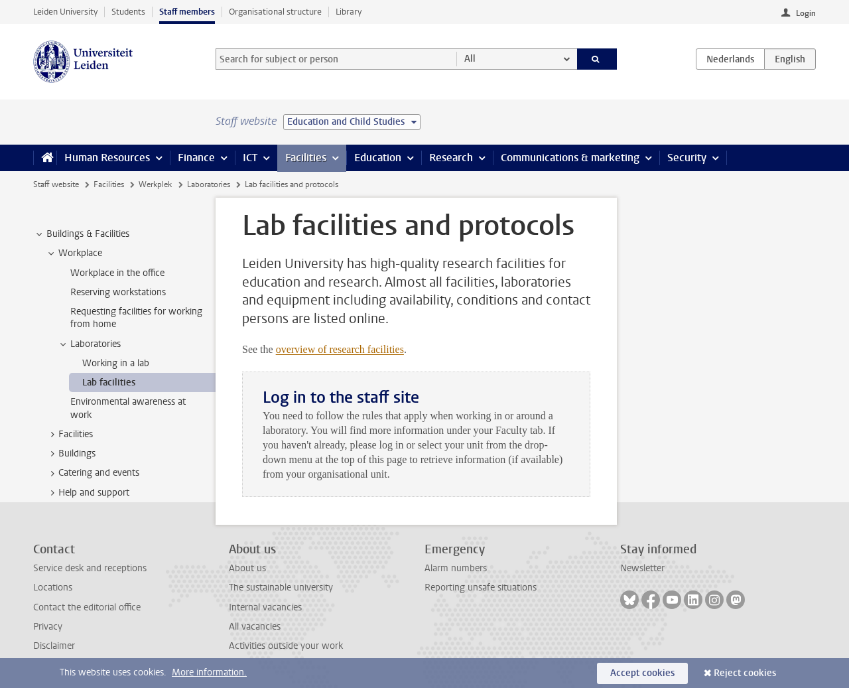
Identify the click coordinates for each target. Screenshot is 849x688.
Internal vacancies (265, 607)
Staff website (56, 184)
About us (247, 568)
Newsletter (642, 568)
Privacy (47, 626)
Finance (196, 158)
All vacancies (255, 626)
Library (348, 11)
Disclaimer (54, 646)
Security (686, 158)
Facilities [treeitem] (69, 434)
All (470, 58)
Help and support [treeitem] (87, 493)
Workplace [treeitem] (74, 253)
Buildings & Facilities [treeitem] (81, 234)
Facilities (305, 158)
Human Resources (107, 158)
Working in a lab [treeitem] (115, 363)
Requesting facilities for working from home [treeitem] (136, 317)
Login (806, 13)
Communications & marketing (570, 158)
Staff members (187, 11)
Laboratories (208, 184)
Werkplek (155, 184)
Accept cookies (642, 673)
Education (377, 158)
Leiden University (65, 11)
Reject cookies (745, 673)
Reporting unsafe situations (480, 587)
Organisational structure (275, 11)
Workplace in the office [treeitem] (117, 273)
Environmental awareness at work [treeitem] (128, 408)
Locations (52, 587)
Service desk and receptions (90, 568)
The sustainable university (281, 587)
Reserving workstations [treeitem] (118, 292)
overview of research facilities (340, 349)
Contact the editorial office (87, 607)
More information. (209, 672)
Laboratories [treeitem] (89, 344)
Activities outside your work (286, 646)
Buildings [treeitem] (71, 453)
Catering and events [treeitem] (92, 473)
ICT (250, 158)
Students (128, 11)
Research (451, 158)
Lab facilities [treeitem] (108, 382)
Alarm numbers (455, 568)
